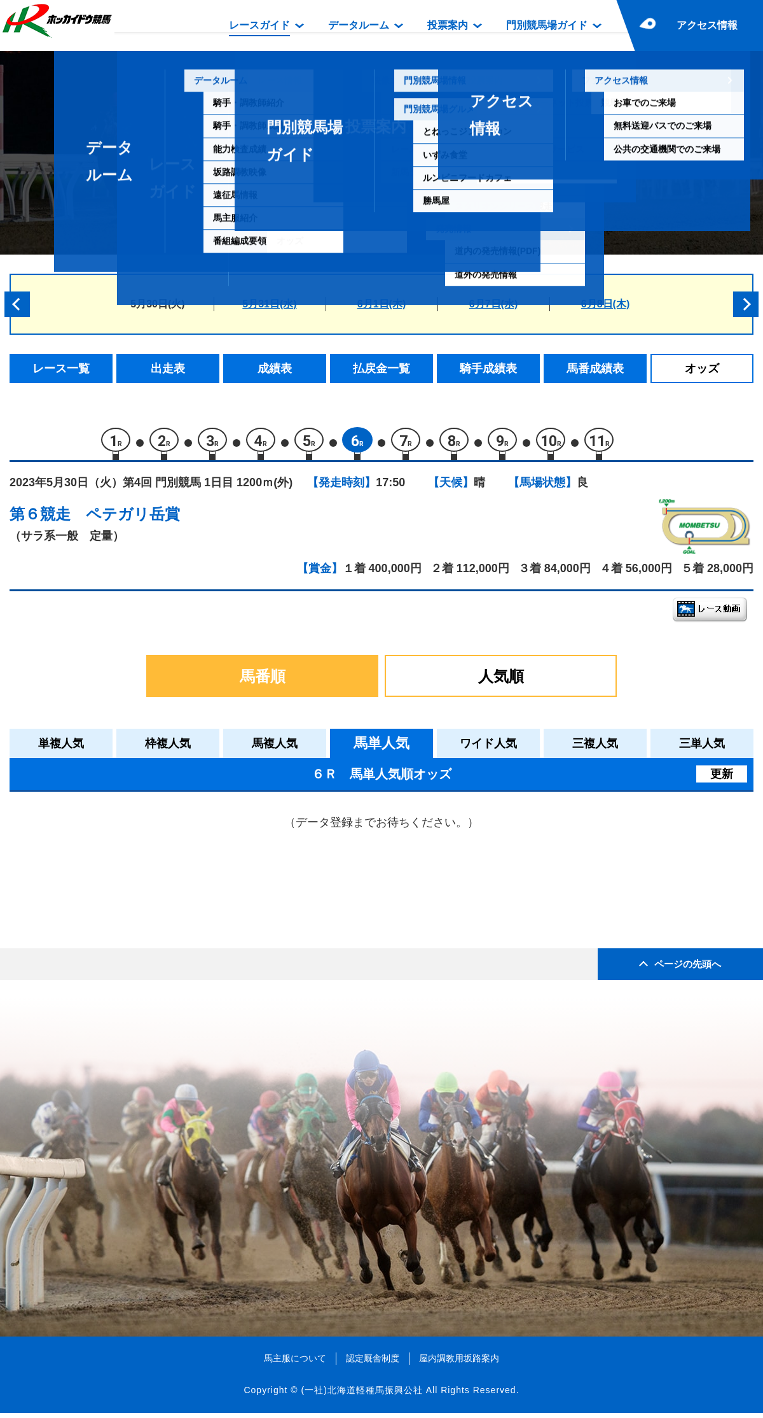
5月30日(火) (157, 303)
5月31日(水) (269, 303)
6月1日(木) (381, 303)
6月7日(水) (493, 303)
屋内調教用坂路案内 (459, 1363)
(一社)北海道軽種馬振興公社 (361, 1395)
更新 (721, 779)
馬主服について (295, 1363)
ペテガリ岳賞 (133, 519)
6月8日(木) (605, 303)
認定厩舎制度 (372, 1363)
